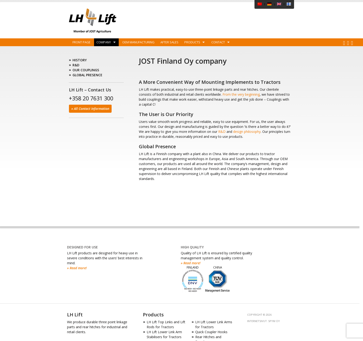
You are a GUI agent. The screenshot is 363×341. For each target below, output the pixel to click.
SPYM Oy (274, 321)
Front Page (82, 42)
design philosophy (247, 131)
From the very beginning (241, 94)
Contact (218, 42)
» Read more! (77, 268)
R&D (222, 131)
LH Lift (92, 21)
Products (192, 42)
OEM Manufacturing (138, 42)
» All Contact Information (90, 108)
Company (103, 42)
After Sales (169, 42)
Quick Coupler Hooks (211, 332)
